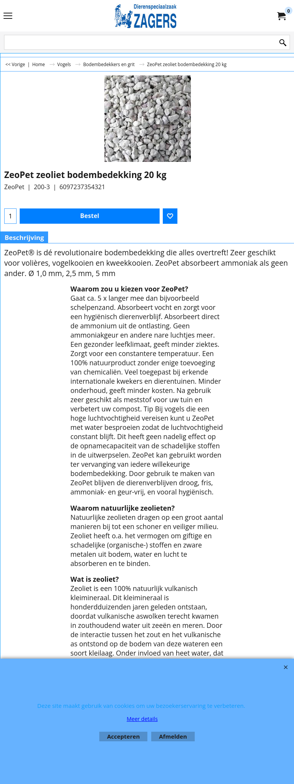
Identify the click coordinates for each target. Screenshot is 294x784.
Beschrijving (24, 237)
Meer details (142, 718)
